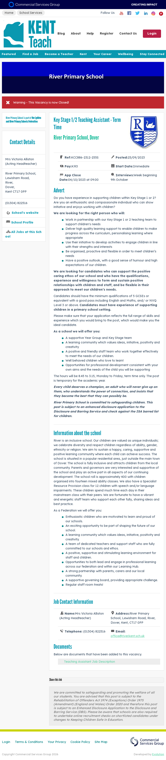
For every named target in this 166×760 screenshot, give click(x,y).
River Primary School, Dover (76, 137)
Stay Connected (152, 54)
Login (151, 33)
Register (106, 33)
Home (9, 13)
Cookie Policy (80, 742)
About (76, 33)
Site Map (101, 742)
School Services (30, 13)
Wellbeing (125, 54)
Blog (61, 33)
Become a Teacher (59, 54)
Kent (83, 54)
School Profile (22, 222)
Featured (9, 54)
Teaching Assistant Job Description (89, 662)
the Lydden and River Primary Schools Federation (23, 119)
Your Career (102, 54)
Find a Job (30, 54)
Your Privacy (57, 742)
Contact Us (128, 33)
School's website (25, 213)
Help (90, 33)
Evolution (158, 754)
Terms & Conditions (29, 742)
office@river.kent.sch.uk (128, 636)
